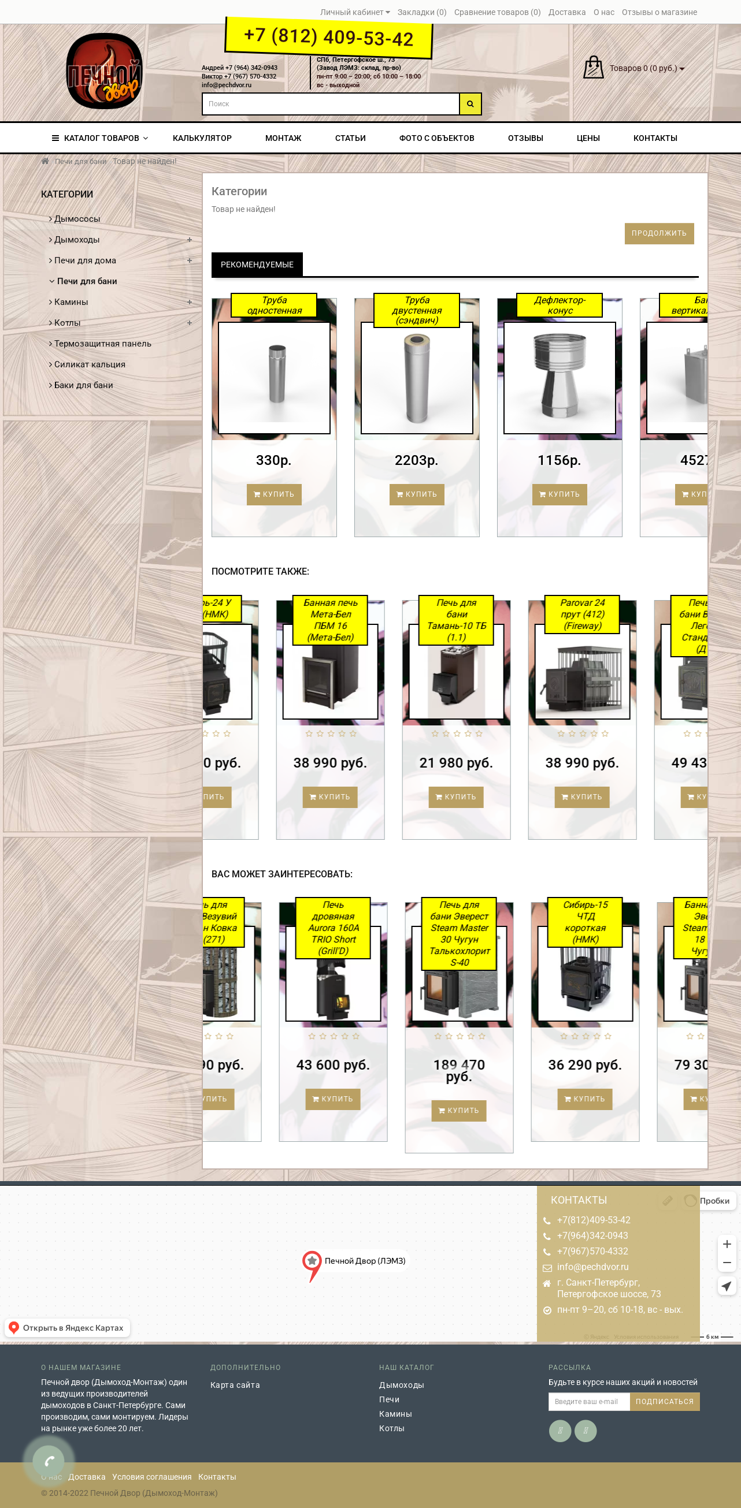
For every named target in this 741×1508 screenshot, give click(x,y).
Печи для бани (81, 161)
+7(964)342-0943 (592, 1235)
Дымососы (75, 219)
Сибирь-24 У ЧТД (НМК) (249, 608)
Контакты (655, 138)
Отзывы (525, 138)
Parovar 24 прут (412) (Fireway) (627, 614)
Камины (68, 302)
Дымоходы (74, 239)
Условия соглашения (152, 1476)
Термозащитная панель (100, 343)
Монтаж (283, 138)
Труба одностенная (274, 305)
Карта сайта (235, 1385)
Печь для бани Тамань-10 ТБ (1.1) (501, 620)
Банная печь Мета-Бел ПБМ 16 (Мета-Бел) (376, 620)
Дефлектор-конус (559, 305)
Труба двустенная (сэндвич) (417, 310)
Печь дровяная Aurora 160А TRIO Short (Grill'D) (378, 927)
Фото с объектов (437, 138)
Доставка (87, 1476)
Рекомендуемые (257, 264)
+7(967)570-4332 (592, 1251)
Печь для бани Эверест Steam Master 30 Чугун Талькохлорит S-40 (504, 933)
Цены (588, 138)
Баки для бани (81, 385)
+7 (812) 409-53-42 (328, 37)
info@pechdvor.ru (593, 1266)
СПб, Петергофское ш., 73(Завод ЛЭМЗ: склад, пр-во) (359, 64)
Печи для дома (82, 260)
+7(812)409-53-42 (594, 1220)
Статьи (350, 138)
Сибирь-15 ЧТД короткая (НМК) (630, 922)
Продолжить (659, 233)
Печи (389, 1399)
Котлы (65, 323)
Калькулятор (202, 138)
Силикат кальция (87, 364)
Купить (274, 494)
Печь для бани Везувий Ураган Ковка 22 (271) (252, 922)
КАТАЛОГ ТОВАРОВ (100, 138)
